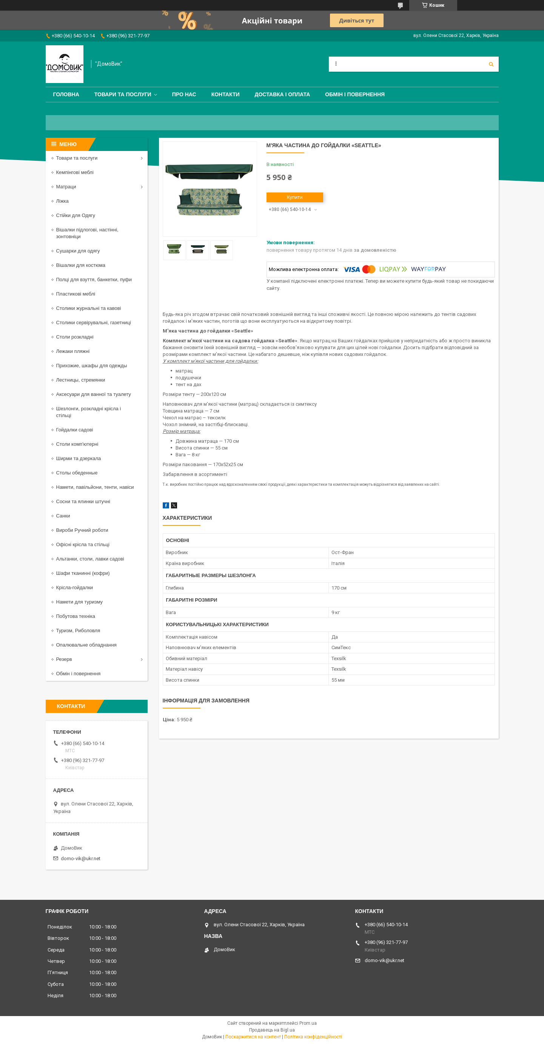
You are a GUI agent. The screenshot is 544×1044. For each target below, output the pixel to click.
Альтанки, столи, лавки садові (90, 559)
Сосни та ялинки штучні (83, 501)
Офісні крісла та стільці (82, 544)
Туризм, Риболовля (78, 630)
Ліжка (62, 201)
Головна (66, 94)
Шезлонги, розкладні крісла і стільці (88, 412)
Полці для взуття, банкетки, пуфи (94, 279)
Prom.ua (308, 1023)
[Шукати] (491, 64)
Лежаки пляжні (73, 351)
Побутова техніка (75, 616)
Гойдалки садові (74, 430)
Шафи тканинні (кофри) (83, 573)
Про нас (184, 94)
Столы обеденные (77, 473)
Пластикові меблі (76, 294)
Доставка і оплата (282, 94)
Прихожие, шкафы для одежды (91, 365)
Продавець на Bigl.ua (272, 1030)
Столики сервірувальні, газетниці (93, 322)
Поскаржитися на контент (253, 1036)
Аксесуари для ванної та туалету (93, 394)
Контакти (225, 94)
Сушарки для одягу (78, 251)
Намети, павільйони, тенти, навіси (95, 487)
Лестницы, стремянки (80, 380)
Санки (63, 516)
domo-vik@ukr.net (80, 858)
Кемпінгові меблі (75, 172)
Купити (295, 197)
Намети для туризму (79, 602)
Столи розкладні (75, 337)
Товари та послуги (122, 94)
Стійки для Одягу (76, 215)
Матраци (66, 186)
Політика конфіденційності (313, 1036)
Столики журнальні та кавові (88, 308)
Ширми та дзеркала (78, 458)
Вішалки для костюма (80, 265)
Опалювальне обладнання (86, 645)
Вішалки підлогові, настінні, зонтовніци (87, 233)
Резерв (64, 659)
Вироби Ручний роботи (82, 530)
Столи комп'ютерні (77, 444)
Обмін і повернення (355, 94)
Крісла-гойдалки (74, 587)
